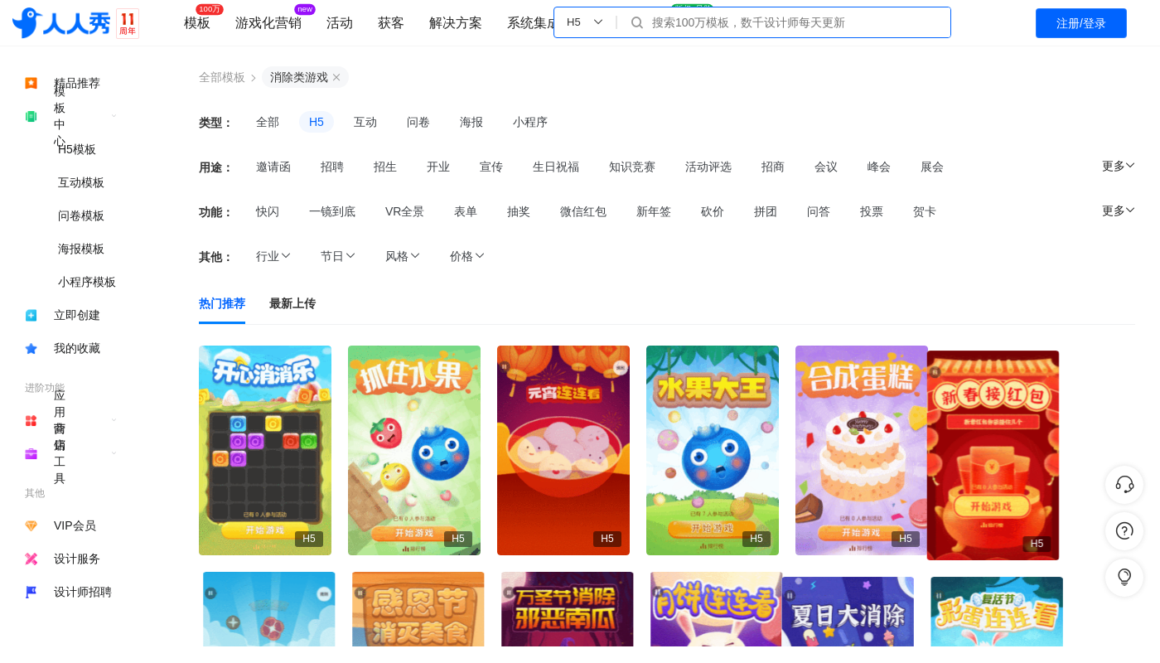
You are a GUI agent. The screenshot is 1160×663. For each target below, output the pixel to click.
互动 (365, 121)
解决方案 (455, 23)
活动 (339, 23)
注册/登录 (1081, 23)
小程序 (530, 121)
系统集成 (533, 23)
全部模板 (222, 77)
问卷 (418, 121)
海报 (471, 121)
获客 (391, 23)
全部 (267, 121)
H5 (316, 121)
